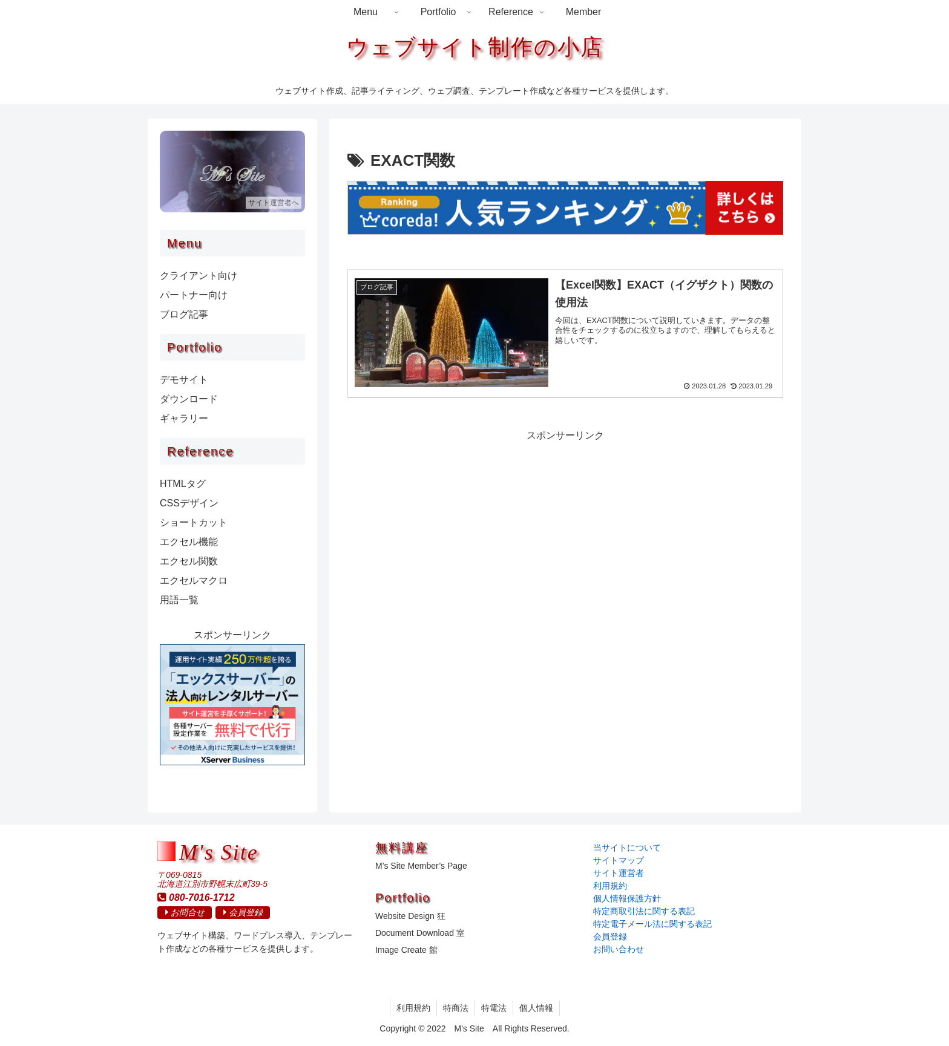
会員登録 (243, 912)
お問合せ (185, 912)
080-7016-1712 (196, 897)
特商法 (455, 1008)
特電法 (494, 1008)
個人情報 (536, 1008)
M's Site (218, 853)
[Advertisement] (565, 529)
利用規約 (413, 1008)
